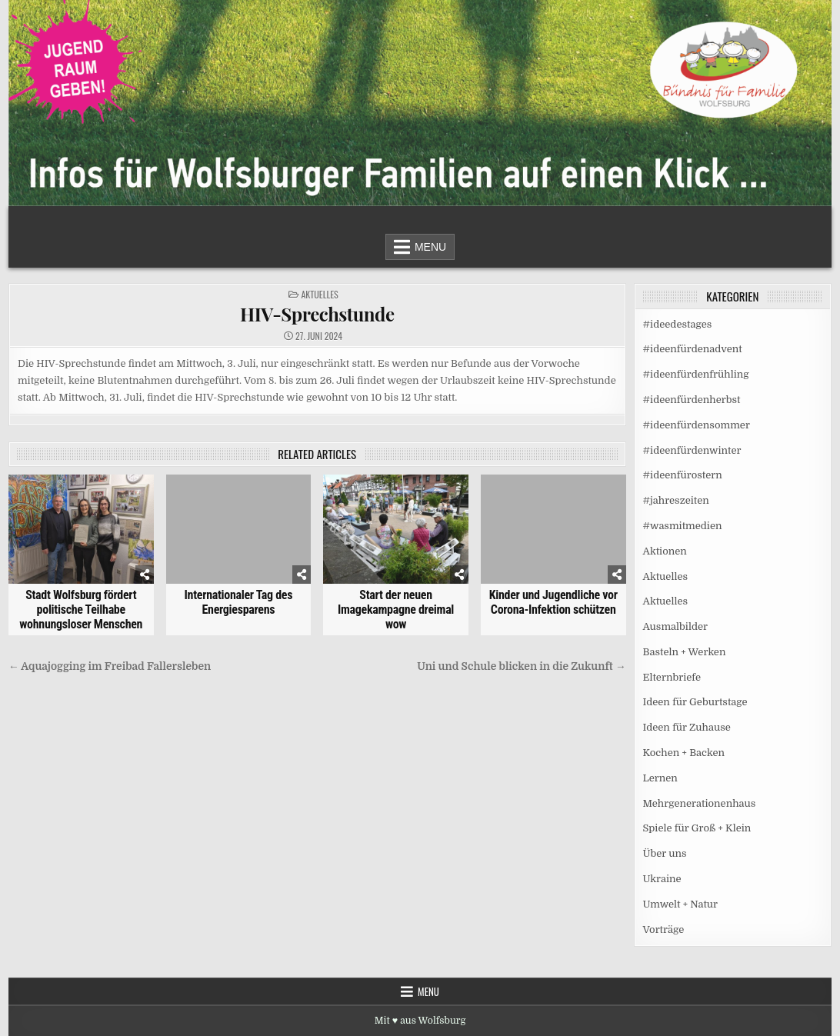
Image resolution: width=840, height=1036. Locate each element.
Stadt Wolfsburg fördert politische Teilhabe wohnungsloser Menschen (80, 609)
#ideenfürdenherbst (692, 399)
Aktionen (665, 551)
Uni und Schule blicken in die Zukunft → (521, 666)
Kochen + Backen (684, 752)
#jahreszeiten (676, 500)
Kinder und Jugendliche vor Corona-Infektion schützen (553, 602)
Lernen (660, 778)
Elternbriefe (672, 677)
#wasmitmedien (682, 525)
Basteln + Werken (684, 652)
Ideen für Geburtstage (695, 702)
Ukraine (662, 878)
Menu (430, 247)
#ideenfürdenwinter (692, 450)
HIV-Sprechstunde (317, 313)
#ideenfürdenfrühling (696, 374)
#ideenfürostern (682, 475)
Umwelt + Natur (680, 904)
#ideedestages (677, 324)
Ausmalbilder (675, 626)
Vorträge (664, 929)
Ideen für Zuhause (687, 727)
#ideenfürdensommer (696, 425)
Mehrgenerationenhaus (699, 803)
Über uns (665, 853)
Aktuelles (319, 294)
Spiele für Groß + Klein (697, 828)
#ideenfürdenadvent (692, 349)
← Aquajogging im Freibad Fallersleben (109, 666)
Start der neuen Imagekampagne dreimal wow (396, 609)
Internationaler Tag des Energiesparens (239, 602)
